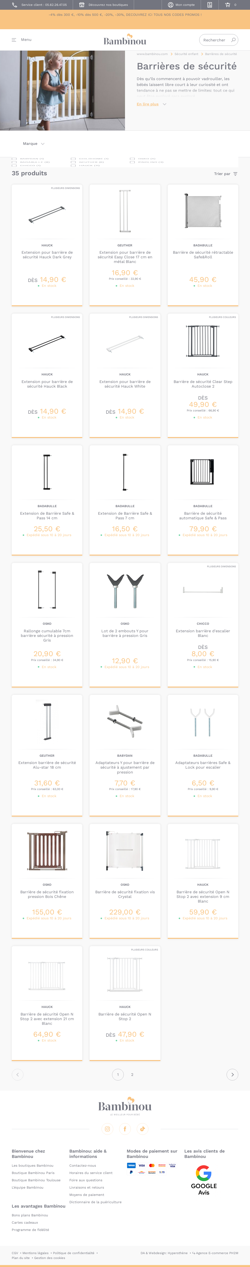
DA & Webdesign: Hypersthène (164, 1253)
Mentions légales (35, 1253)
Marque (30, 143)
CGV (15, 1253)
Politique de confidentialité (73, 1253)
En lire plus (148, 107)
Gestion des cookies (49, 1258)
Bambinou (125, 42)
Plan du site (21, 1258)
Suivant (232, 1075)
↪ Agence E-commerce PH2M (215, 1253)
